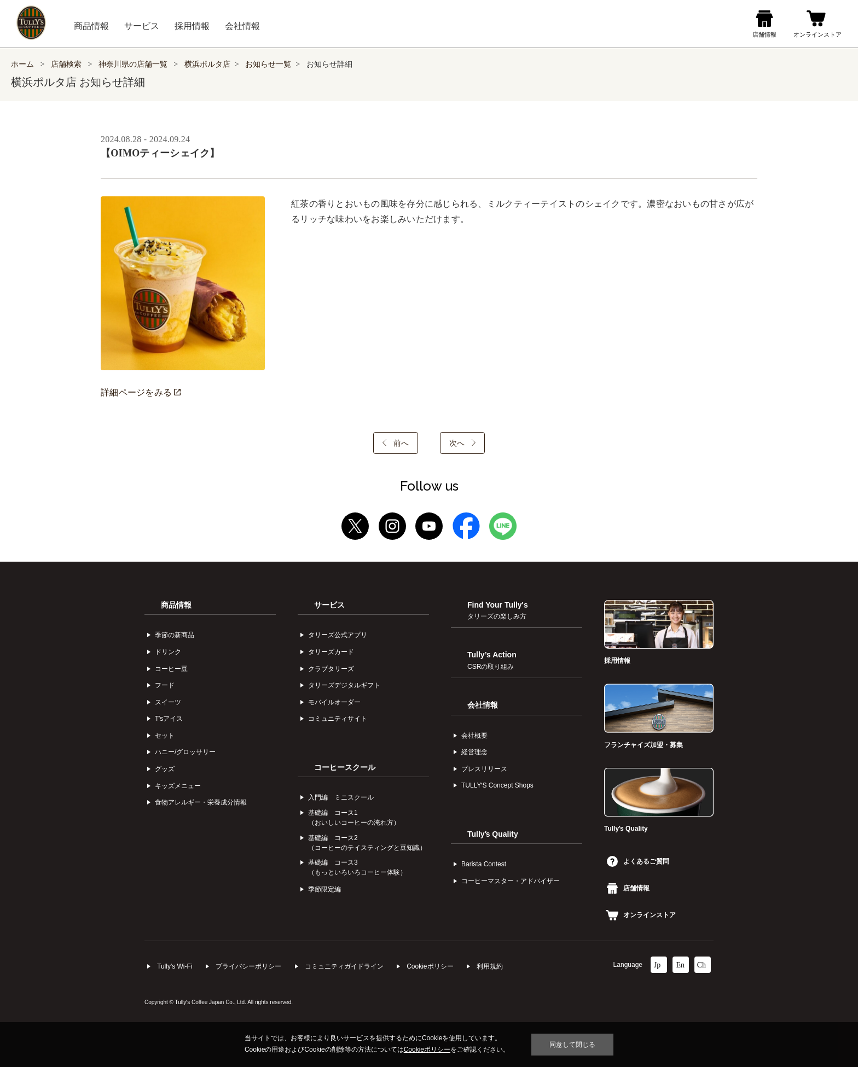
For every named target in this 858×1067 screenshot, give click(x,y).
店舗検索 (66, 64)
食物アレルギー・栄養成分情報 (201, 802)
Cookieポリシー (430, 966)
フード (165, 685)
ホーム (22, 64)
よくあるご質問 (638, 861)
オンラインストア (641, 915)
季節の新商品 (174, 635)
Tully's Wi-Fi (175, 966)
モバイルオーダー (334, 702)
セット (165, 735)
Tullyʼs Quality (492, 834)
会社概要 (474, 735)
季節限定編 (324, 889)
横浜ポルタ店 (207, 64)
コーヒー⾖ (171, 669)
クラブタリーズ (331, 669)
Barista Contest (483, 864)
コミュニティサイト (337, 718)
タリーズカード (331, 652)
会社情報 (482, 705)
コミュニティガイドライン (344, 966)
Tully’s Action (492, 660)
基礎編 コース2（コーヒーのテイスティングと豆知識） (367, 843)
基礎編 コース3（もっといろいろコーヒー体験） (357, 867)
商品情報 (176, 604)
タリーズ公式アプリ (337, 635)
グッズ (165, 769)
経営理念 (474, 752)
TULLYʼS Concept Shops (497, 785)
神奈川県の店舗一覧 (134, 64)
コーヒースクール (344, 767)
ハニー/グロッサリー (185, 752)
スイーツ (168, 702)
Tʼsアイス (169, 718)
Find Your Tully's (497, 610)
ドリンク (168, 652)
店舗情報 (628, 888)
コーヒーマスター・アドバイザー (510, 881)
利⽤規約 (490, 966)
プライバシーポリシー (248, 966)
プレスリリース (484, 769)
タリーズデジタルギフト (344, 685)
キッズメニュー (178, 786)
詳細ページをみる (141, 392)
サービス (329, 604)
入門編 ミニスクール (341, 797)
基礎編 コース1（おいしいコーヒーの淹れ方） (354, 817)
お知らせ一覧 (268, 64)
